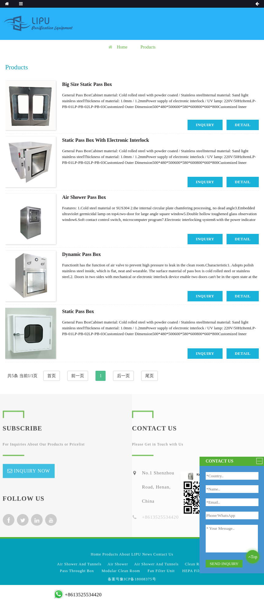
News (147, 554)
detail (242, 124)
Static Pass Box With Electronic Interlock (105, 140)
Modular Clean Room (121, 571)
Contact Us (163, 554)
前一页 (77, 376)
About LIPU (130, 554)
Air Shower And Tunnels (79, 564)
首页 (51, 376)
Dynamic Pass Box (81, 254)
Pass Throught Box (77, 571)
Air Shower (117, 564)
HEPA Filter (193, 571)
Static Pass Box (78, 311)
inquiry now (32, 476)
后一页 (123, 376)
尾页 (149, 376)
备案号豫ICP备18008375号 (132, 579)
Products (148, 47)
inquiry (205, 124)
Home (122, 47)
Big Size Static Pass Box (87, 84)
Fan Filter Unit (161, 571)
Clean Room (196, 564)
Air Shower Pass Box (84, 197)
